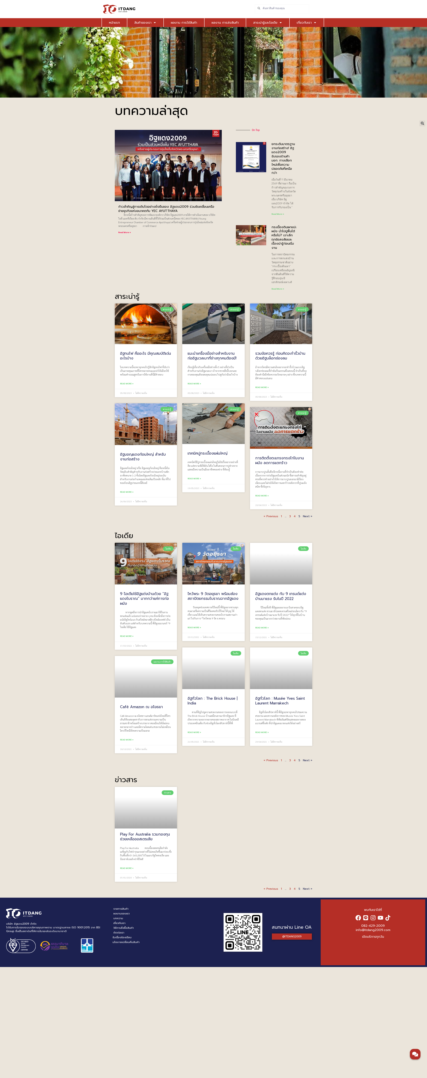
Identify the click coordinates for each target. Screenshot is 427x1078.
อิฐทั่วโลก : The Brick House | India (212, 701)
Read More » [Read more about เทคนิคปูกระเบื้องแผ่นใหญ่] (194, 478)
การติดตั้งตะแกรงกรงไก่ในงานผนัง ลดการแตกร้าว (279, 460)
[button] (422, 123)
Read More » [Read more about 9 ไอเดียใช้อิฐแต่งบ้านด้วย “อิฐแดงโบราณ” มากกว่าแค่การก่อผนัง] (126, 636)
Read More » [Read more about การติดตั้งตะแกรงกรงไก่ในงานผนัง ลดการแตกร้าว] (262, 495)
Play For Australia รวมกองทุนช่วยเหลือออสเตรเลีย (145, 836)
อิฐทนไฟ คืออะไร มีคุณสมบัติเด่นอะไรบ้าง (145, 356)
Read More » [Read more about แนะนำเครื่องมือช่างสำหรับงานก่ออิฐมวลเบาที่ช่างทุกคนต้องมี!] (194, 383)
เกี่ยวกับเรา (307, 22)
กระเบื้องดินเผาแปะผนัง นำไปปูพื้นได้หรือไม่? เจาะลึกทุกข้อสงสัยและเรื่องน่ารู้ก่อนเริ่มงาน (284, 237)
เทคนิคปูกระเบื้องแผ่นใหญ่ (207, 453)
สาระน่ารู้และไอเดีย (267, 22)
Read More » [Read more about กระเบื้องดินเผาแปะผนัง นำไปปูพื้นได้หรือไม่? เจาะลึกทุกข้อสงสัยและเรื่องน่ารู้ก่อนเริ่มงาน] (278, 288)
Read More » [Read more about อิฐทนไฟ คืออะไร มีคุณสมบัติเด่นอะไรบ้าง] (126, 383)
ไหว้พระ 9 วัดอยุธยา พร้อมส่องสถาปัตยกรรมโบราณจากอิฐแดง (213, 596)
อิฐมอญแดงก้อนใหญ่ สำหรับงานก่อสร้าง (143, 457)
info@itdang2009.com (373, 929)
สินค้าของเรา (145, 22)
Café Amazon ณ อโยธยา (141, 707)
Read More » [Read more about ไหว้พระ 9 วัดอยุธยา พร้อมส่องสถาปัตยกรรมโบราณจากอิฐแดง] (194, 627)
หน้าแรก (114, 22)
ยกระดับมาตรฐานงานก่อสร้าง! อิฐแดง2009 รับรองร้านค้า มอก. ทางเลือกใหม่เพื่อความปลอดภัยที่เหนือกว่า (283, 158)
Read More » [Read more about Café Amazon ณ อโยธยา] (126, 739)
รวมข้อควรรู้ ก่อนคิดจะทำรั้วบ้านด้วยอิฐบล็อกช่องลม (280, 356)
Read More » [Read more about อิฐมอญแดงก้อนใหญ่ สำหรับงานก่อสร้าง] (126, 491)
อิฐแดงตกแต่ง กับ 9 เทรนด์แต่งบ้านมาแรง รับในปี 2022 (280, 596)
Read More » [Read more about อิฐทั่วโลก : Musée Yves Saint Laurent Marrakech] (262, 732)
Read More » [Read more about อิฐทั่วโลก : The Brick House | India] (194, 732)
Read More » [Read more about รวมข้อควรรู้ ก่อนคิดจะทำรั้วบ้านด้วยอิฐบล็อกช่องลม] (262, 387)
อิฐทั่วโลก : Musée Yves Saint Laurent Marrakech (280, 701)
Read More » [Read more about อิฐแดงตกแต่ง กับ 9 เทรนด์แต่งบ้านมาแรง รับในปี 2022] (262, 627)
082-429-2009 (373, 925)
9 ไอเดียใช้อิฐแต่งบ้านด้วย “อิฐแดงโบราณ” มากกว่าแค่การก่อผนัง (144, 598)
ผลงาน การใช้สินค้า (184, 22)
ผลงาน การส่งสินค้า (225, 22)
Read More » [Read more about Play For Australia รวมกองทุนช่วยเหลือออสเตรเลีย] (126, 868)
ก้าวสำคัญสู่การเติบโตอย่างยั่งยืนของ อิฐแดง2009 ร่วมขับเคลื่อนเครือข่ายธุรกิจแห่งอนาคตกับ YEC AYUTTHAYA (166, 208)
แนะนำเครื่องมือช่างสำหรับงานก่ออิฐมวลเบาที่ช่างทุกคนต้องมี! (212, 356)
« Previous (271, 516)
